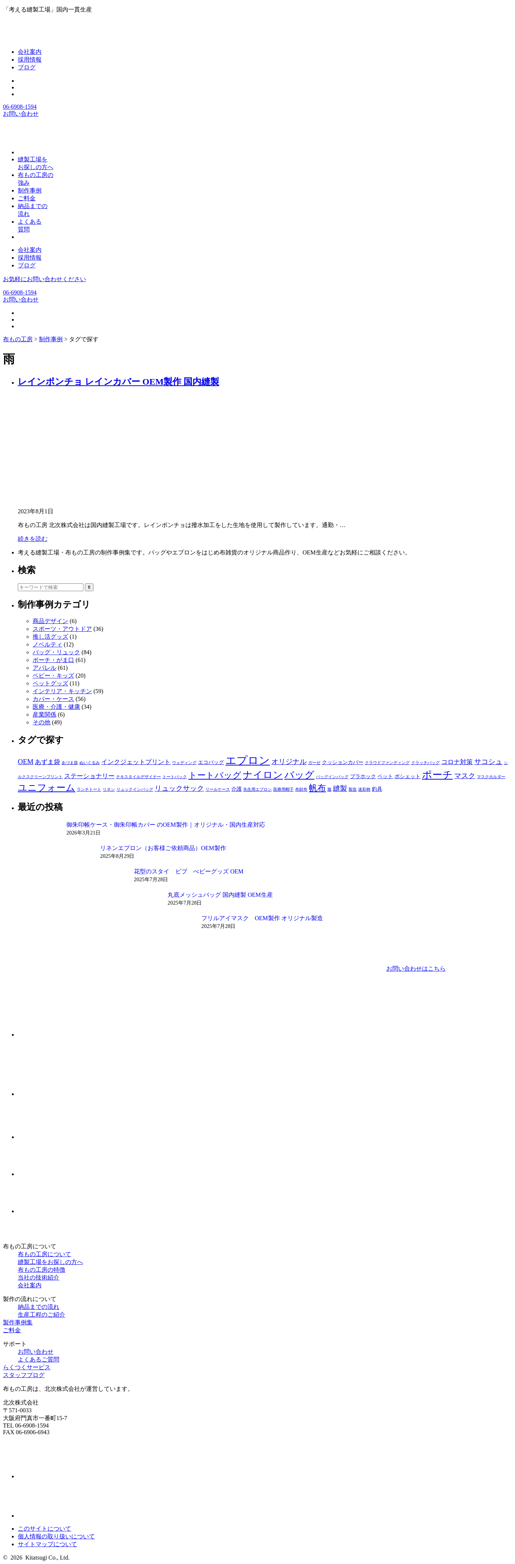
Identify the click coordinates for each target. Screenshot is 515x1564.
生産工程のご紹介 (41, 1314)
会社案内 (30, 52)
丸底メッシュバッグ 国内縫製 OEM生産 (220, 895)
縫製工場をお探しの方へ (50, 1262)
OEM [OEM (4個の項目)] (25, 761)
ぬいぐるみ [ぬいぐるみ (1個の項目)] (89, 763)
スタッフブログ (23, 1375)
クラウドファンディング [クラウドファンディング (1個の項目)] (387, 763)
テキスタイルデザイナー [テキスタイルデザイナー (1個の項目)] (138, 777)
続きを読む (32, 539)
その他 (41, 722)
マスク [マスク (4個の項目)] (464, 776)
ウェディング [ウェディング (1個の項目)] (184, 763)
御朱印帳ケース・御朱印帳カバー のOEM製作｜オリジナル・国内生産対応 (165, 824)
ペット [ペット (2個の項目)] (385, 776)
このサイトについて (44, 1528)
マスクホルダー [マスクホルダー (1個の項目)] (491, 777)
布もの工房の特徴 (41, 1270)
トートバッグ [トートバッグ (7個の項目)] (214, 775)
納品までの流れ (38, 1307)
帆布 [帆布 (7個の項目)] (317, 788)
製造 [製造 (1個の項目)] (353, 789)
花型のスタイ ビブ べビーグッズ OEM (189, 871)
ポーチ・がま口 (53, 660)
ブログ (27, 67)
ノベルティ (47, 644)
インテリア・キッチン (62, 691)
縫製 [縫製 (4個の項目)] (340, 788)
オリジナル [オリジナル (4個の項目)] (289, 761)
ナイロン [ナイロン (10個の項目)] (263, 775)
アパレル (44, 668)
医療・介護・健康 (56, 707)
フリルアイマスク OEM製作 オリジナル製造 (262, 918)
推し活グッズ (50, 636)
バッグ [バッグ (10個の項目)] (299, 775)
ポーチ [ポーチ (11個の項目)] (437, 774)
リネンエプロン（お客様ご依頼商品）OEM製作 (163, 848)
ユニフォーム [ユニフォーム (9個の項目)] (46, 788)
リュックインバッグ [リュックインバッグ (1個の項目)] (134, 789)
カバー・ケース (53, 699)
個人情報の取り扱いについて (56, 1536)
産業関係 (44, 714)
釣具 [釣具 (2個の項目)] (377, 789)
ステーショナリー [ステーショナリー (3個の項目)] (89, 776)
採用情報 (30, 59)
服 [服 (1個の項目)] (329, 789)
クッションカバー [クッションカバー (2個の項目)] (342, 762)
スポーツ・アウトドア (62, 629)
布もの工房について (44, 1254)
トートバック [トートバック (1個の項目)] (174, 777)
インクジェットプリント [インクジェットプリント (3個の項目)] (136, 761)
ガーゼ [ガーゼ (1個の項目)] (314, 763)
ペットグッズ (50, 683)
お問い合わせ (21, 114)
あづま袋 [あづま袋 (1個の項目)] (70, 763)
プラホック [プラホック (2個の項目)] (363, 776)
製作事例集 (18, 1322)
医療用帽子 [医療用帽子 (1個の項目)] (283, 789)
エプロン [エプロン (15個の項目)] (247, 760)
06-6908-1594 (20, 106)
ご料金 (12, 1330)
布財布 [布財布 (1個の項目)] (301, 789)
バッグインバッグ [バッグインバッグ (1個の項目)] (332, 777)
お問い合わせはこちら (416, 968)
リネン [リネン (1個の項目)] (109, 789)
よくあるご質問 (38, 1359)
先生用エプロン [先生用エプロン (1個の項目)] (257, 789)
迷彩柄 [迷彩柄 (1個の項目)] (364, 789)
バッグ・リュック (56, 652)
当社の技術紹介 (38, 1277)
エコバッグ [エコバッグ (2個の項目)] (211, 762)
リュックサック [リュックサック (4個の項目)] (179, 788)
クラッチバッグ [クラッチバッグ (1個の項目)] (425, 763)
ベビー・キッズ (53, 675)
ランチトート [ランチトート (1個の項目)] (89, 789)
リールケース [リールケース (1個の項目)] (217, 789)
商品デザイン (50, 621)
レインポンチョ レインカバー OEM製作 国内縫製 (118, 381)
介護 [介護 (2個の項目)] (236, 789)
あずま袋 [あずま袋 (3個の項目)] (47, 761)
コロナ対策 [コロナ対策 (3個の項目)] (457, 761)
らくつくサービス (26, 1367)
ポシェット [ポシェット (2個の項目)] (407, 776)
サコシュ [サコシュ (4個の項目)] (488, 761)
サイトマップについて (47, 1544)
